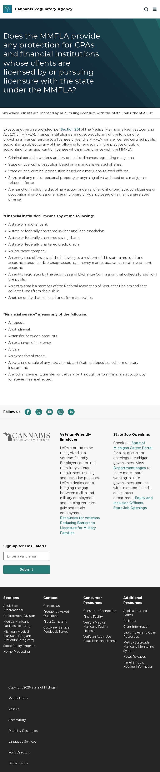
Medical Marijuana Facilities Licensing (16, 624)
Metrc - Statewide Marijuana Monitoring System (138, 647)
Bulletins (129, 621)
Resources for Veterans (80, 518)
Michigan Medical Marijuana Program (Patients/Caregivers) (18, 636)
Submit (26, 569)
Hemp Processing (16, 652)
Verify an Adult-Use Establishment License (99, 639)
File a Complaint (55, 622)
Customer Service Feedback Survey (56, 630)
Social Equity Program (19, 646)
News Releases (134, 657)
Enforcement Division (19, 616)
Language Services (22, 741)
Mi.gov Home (18, 698)
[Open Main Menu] (154, 9)
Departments (18, 763)
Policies (13, 709)
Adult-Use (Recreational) (13, 608)
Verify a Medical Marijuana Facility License (95, 627)
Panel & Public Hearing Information (138, 664)
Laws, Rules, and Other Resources (140, 635)
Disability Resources (23, 731)
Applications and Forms (135, 613)
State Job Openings (130, 508)
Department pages (129, 468)
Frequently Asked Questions (56, 614)
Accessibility (17, 720)
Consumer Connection (99, 611)
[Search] (146, 9)
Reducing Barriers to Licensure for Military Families (78, 528)
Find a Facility (93, 617)
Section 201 (70, 129)
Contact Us (51, 606)
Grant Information (136, 627)
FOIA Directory (19, 752)
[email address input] (26, 556)
